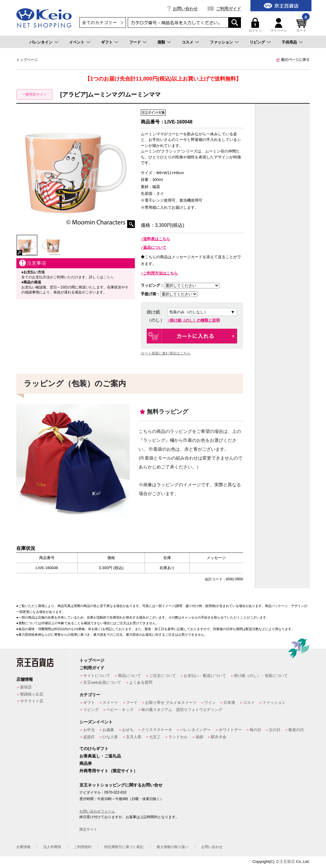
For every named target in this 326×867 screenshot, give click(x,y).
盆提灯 (89, 737)
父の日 (274, 730)
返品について (154, 247)
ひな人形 (110, 737)
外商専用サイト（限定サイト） (108, 770)
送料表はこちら (156, 239)
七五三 (155, 737)
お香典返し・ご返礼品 (100, 756)
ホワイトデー (230, 730)
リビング (257, 42)
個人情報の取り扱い (172, 847)
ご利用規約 (83, 847)
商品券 (85, 763)
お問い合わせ (185, 8)
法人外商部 (52, 847)
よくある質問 (140, 682)
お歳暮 (108, 730)
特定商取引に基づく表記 (123, 847)
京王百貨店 (285, 861)
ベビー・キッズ (119, 709)
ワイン (210, 702)
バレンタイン (40, 42)
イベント (76, 42)
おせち (128, 730)
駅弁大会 (218, 737)
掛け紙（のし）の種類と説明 (195, 320)
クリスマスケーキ (156, 730)
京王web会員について (102, 682)
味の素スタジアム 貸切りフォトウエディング (181, 709)
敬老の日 (296, 730)
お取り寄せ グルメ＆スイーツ (170, 702)
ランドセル (178, 737)
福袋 (199, 737)
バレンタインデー (195, 730)
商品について (129, 675)
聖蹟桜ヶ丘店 (31, 694)
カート (302, 25)
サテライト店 (31, 701)
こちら (108, 277)
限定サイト (88, 829)
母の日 (255, 730)
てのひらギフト (93, 748)
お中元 (89, 730)
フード (135, 42)
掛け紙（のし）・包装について (261, 675)
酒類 (161, 42)
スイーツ (110, 702)
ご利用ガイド (228, 8)
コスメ (187, 42)
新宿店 (26, 687)
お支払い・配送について (205, 675)
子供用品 (289, 42)
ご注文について (162, 675)
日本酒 (229, 702)
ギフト (107, 42)
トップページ (91, 660)
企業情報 (23, 847)
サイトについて (96, 675)
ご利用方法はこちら (160, 273)
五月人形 (133, 737)
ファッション (221, 42)
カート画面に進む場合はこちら (166, 353)
